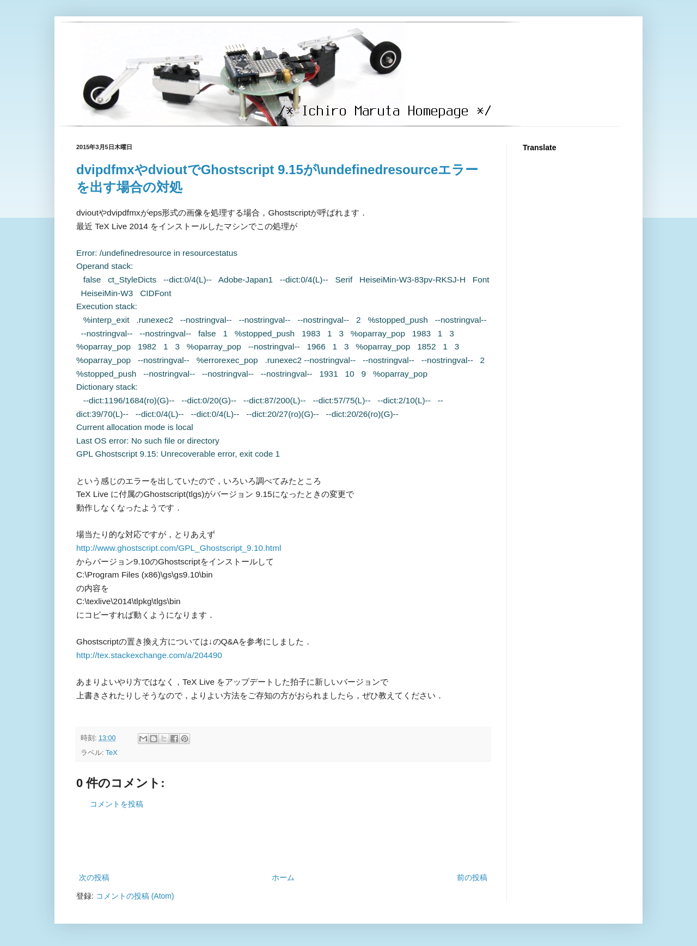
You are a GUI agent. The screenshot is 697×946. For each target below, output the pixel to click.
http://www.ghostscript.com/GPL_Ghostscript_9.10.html (178, 547)
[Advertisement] (283, 841)
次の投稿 (94, 877)
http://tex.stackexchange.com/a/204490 (149, 655)
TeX (112, 753)
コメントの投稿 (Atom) (135, 896)
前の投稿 (472, 877)
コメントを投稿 (116, 804)
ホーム (283, 877)
